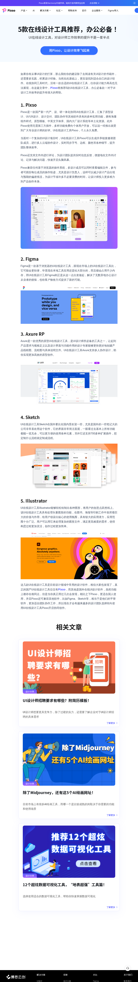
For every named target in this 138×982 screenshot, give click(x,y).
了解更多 (111, 725)
